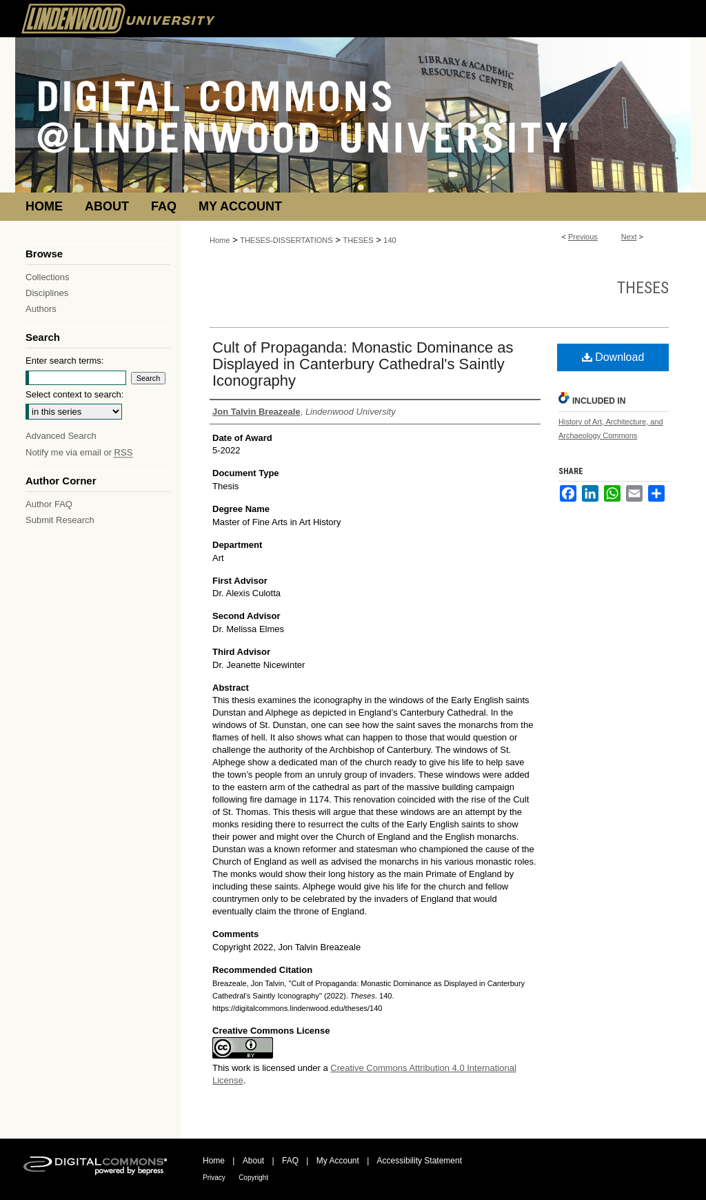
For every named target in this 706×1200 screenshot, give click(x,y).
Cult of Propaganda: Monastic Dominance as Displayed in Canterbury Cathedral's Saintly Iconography (363, 364)
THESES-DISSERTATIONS (286, 240)
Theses (643, 287)
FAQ (290, 1160)
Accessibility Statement (419, 1160)
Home (220, 240)
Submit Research (60, 520)
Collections (48, 277)
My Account (337, 1160)
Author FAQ (49, 504)
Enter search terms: (64, 360)
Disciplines (47, 293)
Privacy (214, 1177)
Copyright (253, 1177)
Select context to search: (74, 394)
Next (629, 237)
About (253, 1160)
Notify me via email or (79, 452)
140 (389, 240)
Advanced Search (61, 436)
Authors (41, 309)
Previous (583, 237)
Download (613, 357)
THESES (358, 240)
